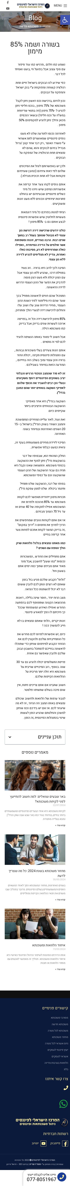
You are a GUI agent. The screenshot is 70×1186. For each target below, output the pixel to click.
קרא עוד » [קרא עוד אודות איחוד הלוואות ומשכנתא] (60, 969)
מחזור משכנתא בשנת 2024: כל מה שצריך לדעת (37, 873)
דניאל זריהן (11, 1164)
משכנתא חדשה (60, 1024)
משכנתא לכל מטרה (58, 1031)
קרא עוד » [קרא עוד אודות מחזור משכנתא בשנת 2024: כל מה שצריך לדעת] (60, 899)
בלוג (66, 1069)
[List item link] (59, 1143)
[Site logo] (33, 5)
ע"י (37, 1164)
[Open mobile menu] (60, 5)
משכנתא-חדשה (28, 26)
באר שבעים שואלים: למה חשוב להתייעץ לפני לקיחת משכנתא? (37, 799)
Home (47, 26)
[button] (65, 20)
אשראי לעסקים (60, 1056)
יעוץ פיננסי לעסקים (58, 1050)
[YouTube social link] (8, 8)
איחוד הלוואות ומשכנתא (48, 945)
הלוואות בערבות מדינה (56, 1063)
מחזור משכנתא (60, 1037)
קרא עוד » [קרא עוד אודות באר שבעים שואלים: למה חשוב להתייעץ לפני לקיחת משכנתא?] (60, 825)
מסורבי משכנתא (59, 1018)
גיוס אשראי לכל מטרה (56, 1043)
